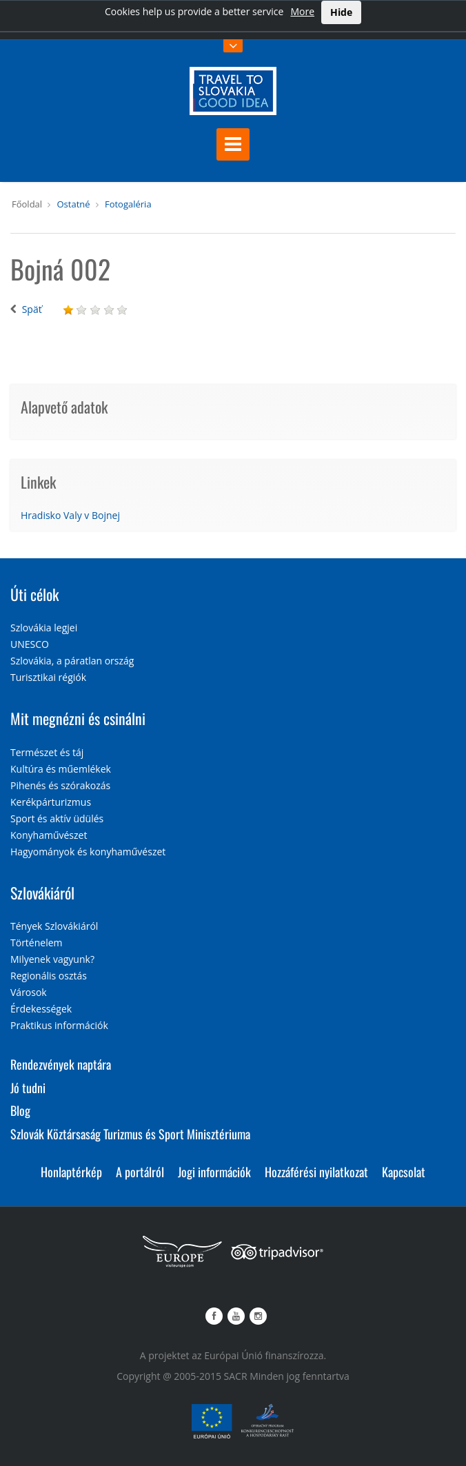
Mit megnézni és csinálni (77, 718)
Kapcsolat (403, 1172)
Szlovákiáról (42, 893)
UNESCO (29, 644)
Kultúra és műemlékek (60, 768)
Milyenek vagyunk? (52, 959)
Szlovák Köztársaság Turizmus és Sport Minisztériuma (130, 1134)
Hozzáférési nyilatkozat (316, 1172)
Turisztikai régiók (48, 677)
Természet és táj (46, 752)
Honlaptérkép (71, 1172)
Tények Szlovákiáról (54, 926)
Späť (32, 309)
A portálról (140, 1172)
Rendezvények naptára (60, 1064)
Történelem (36, 942)
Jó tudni (27, 1088)
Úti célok (34, 594)
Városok (28, 992)
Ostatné (73, 204)
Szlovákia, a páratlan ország (72, 660)
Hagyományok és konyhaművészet (87, 851)
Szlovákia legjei (43, 627)
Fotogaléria (128, 204)
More (302, 11)
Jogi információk (214, 1172)
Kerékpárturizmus (50, 801)
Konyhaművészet (48, 835)
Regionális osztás (48, 975)
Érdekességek (41, 1008)
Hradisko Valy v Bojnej (70, 515)
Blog (20, 1110)
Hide (341, 12)
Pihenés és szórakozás (60, 785)
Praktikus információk (59, 1025)
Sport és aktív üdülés (56, 818)
